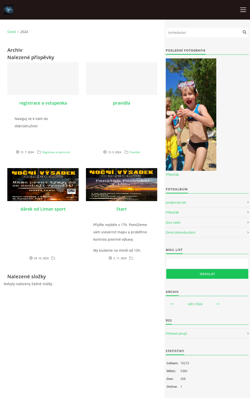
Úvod (11, 31)
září (190, 304)
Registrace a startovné (56, 152)
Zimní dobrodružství (180, 232)
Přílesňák (172, 174)
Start (121, 208)
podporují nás (176, 202)
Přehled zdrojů (176, 333)
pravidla (121, 102)
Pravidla (135, 152)
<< (172, 304)
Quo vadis (173, 222)
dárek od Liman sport (43, 208)
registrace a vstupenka (43, 102)
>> (218, 304)
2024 (199, 304)
